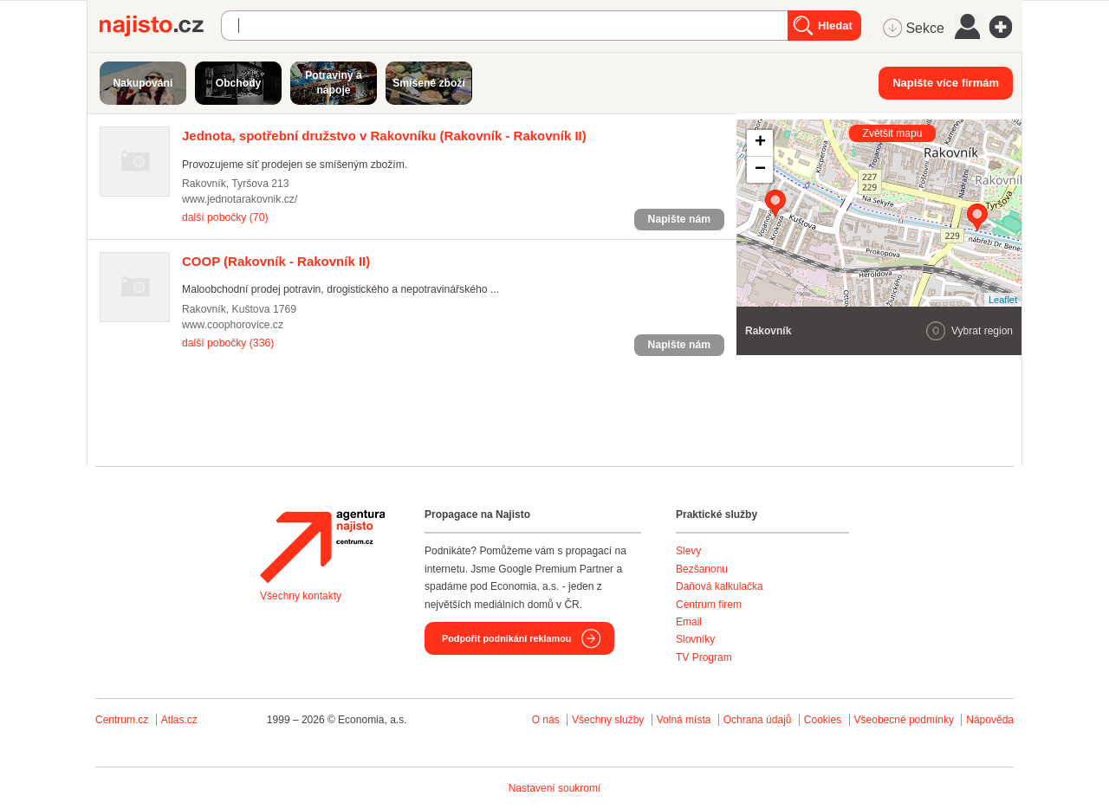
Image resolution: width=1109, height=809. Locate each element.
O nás (546, 720)
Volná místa (684, 720)
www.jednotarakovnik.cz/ (239, 199)
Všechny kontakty (300, 596)
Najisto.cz (160, 26)
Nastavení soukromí (555, 788)
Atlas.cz (179, 720)
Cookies (822, 720)
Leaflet (1003, 299)
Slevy (688, 551)
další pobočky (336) (228, 343)
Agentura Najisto (322, 546)
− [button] (760, 170)
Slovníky (695, 639)
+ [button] (760, 143)
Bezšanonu (702, 569)
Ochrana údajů (757, 720)
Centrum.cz (121, 720)
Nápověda (990, 720)
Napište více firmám (945, 82)
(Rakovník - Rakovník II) (384, 135)
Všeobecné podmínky (904, 720)
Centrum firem (709, 605)
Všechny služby (609, 720)
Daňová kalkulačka (719, 586)
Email (689, 622)
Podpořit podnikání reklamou (506, 638)
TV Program (704, 657)
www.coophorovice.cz (232, 325)
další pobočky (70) (225, 217)
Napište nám (679, 219)
